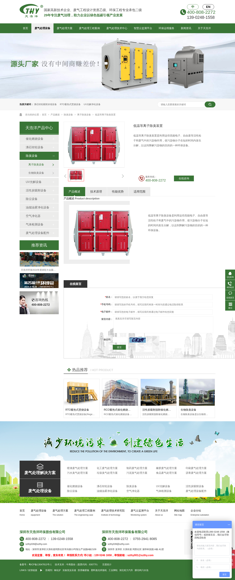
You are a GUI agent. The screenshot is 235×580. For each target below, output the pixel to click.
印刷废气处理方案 (196, 468)
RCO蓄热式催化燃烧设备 (118, 409)
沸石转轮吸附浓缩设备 (45, 104)
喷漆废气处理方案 (77, 468)
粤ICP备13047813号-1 (40, 564)
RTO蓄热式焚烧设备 (70, 104)
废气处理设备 (42, 28)
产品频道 (55, 114)
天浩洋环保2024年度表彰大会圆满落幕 (40, 271)
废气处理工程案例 (89, 28)
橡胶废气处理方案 (166, 468)
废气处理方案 (64, 28)
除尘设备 (32, 199)
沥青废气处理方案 (196, 472)
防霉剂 (49, 570)
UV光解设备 (34, 182)
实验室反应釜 (69, 570)
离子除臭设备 (84, 114)
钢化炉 (57, 570)
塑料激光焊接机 (99, 570)
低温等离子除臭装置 (105, 114)
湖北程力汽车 (126, 570)
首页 (25, 28)
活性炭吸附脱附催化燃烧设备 (159, 409)
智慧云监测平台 (143, 28)
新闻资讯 (186, 28)
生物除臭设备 (188, 409)
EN (208, 7)
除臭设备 (69, 114)
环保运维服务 (166, 28)
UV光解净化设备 (92, 104)
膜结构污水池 (141, 570)
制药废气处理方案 (136, 468)
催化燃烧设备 (34, 138)
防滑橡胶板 (83, 570)
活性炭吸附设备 (36, 190)
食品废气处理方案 (166, 472)
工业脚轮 (113, 570)
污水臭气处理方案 (77, 472)
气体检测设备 (34, 224)
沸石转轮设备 (34, 147)
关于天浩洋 (204, 28)
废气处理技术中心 (116, 28)
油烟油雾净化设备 (37, 207)
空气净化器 (33, 216)
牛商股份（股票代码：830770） (82, 564)
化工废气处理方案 (107, 468)
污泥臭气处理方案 (136, 472)
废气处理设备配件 (37, 233)
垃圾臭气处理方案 (107, 472)
